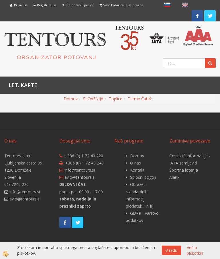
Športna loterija (183, 170)
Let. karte (23, 85)
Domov (71, 98)
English (185, 5)
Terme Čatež (140, 98)
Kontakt (137, 170)
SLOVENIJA (93, 98)
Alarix (174, 177)
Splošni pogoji (143, 177)
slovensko (167, 5)
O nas (135, 163)
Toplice (115, 98)
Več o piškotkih (195, 250)
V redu (171, 250)
